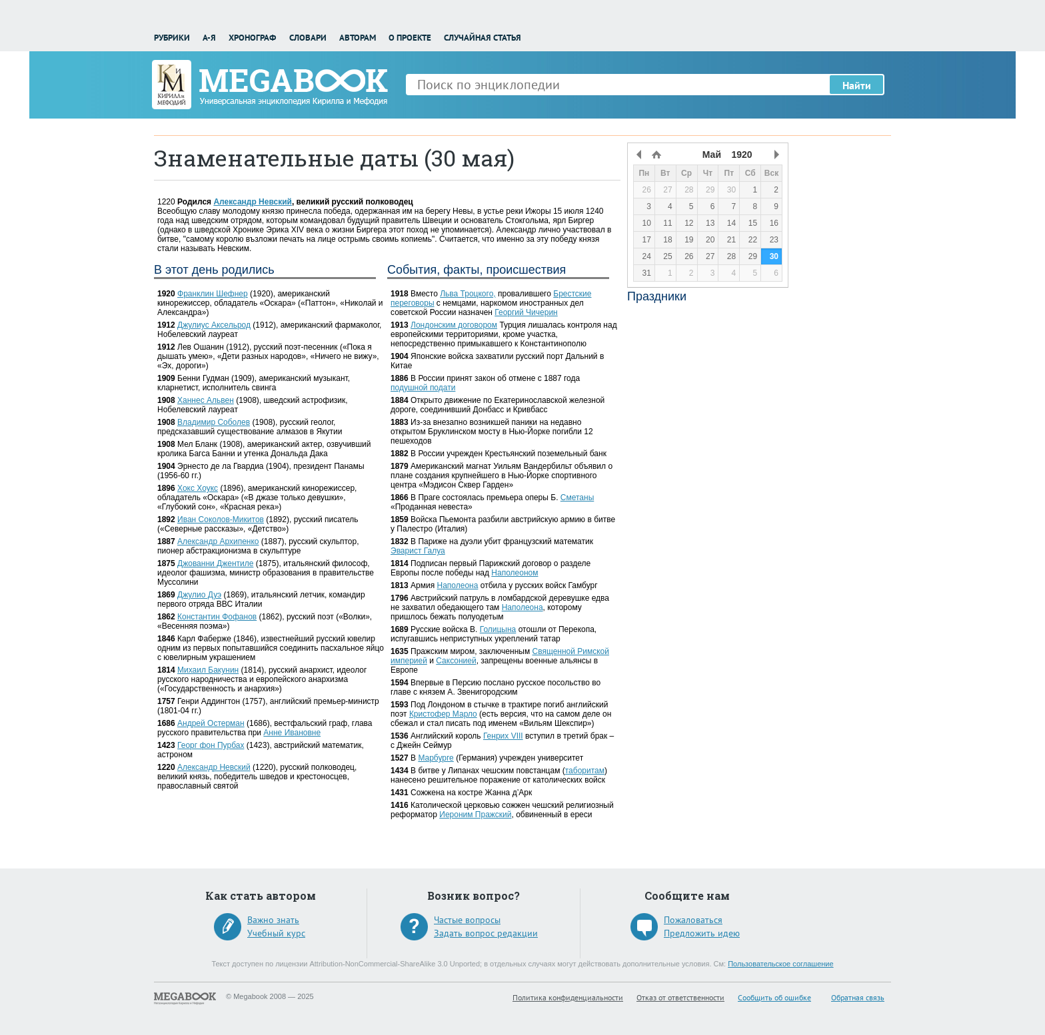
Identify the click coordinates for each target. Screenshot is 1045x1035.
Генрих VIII (503, 736)
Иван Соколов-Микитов (220, 519)
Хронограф (252, 37)
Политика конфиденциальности (568, 997)
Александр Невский (252, 201)
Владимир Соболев (213, 422)
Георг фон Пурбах (210, 745)
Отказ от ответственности (680, 997)
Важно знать (273, 920)
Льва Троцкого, (467, 293)
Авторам (357, 37)
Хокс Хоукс (197, 488)
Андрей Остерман (211, 723)
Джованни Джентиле (215, 563)
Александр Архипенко (218, 541)
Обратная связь (857, 997)
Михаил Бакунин (208, 670)
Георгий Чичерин (526, 312)
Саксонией (456, 660)
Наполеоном (514, 572)
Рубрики (172, 37)
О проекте (410, 37)
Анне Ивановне (292, 732)
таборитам (584, 770)
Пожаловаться (693, 920)
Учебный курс (276, 933)
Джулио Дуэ (199, 594)
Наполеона (458, 585)
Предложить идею (702, 933)
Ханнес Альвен (205, 400)
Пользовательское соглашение (780, 964)
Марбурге (435, 758)
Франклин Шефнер (212, 293)
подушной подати (423, 387)
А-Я (209, 37)
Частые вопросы (467, 920)
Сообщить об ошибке (774, 997)
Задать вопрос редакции (486, 933)
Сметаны (577, 497)
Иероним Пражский (475, 814)
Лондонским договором (454, 325)
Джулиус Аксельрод (214, 325)
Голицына (498, 629)
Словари (308, 37)
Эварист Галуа (418, 550)
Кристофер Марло (443, 714)
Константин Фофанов (217, 616)
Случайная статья (482, 37)
